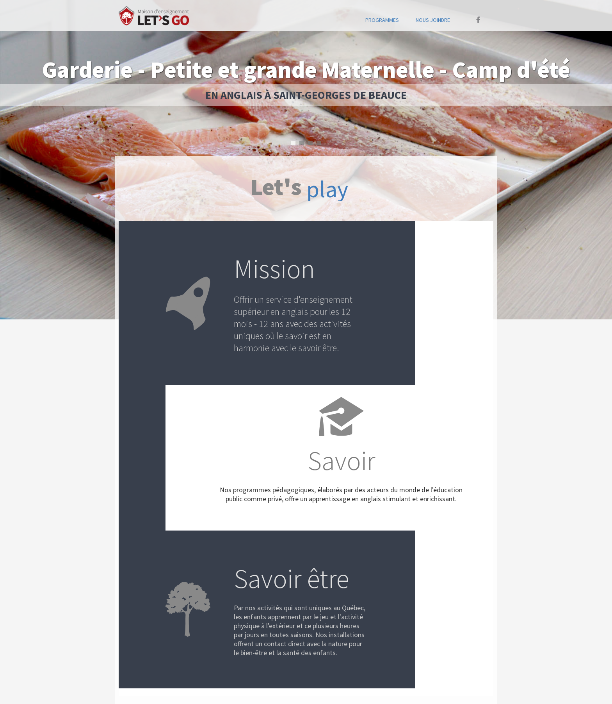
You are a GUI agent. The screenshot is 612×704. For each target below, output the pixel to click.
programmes (382, 19)
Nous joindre (433, 19)
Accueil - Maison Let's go (154, 15)
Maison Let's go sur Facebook (478, 19)
